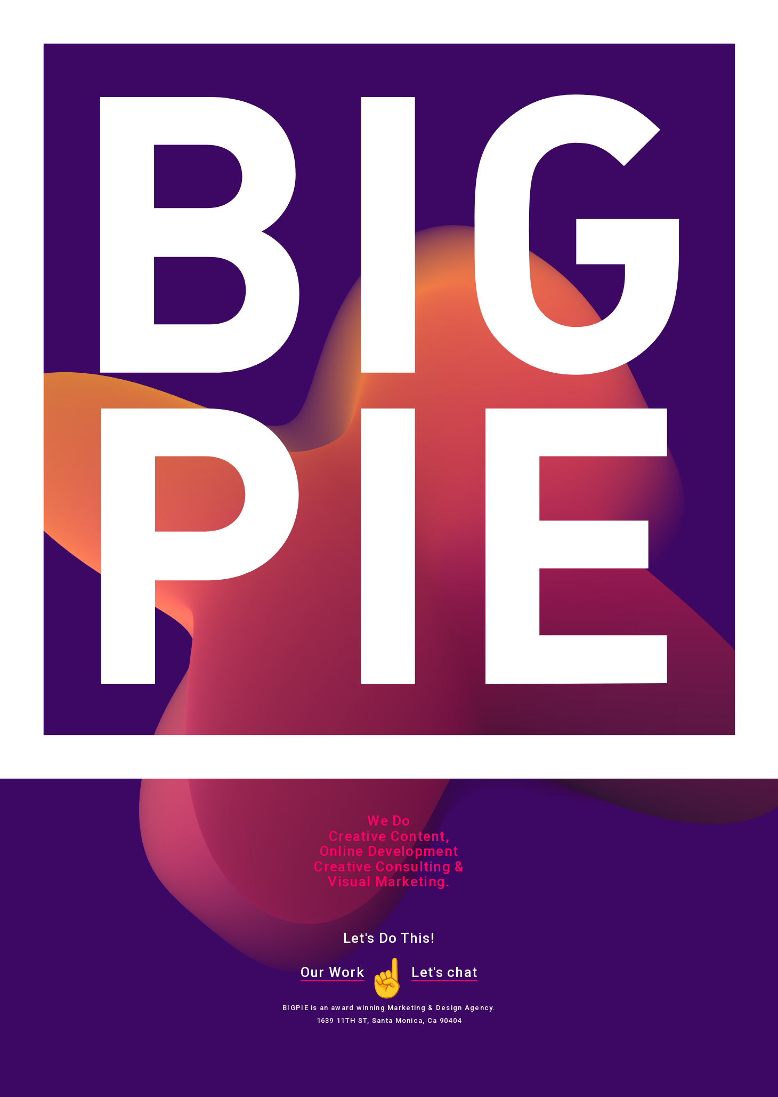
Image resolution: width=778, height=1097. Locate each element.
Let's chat (444, 972)
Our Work (332, 972)
